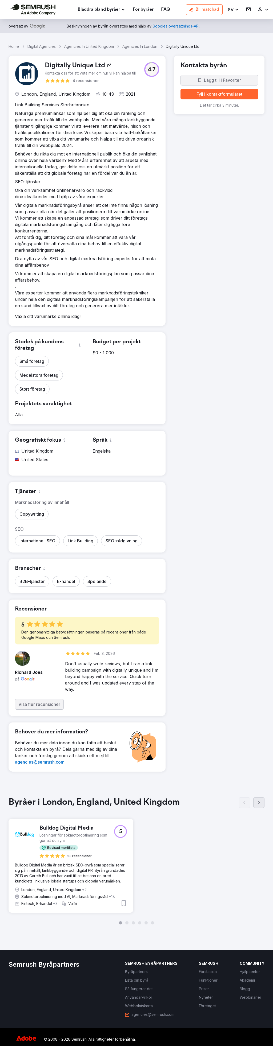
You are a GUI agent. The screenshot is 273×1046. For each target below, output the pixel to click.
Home (14, 46)
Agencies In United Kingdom (89, 46)
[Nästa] (258, 802)
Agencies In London (139, 46)
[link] (143, 9)
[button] (233, 10)
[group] (136, 859)
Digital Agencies (41, 46)
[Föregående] (244, 802)
